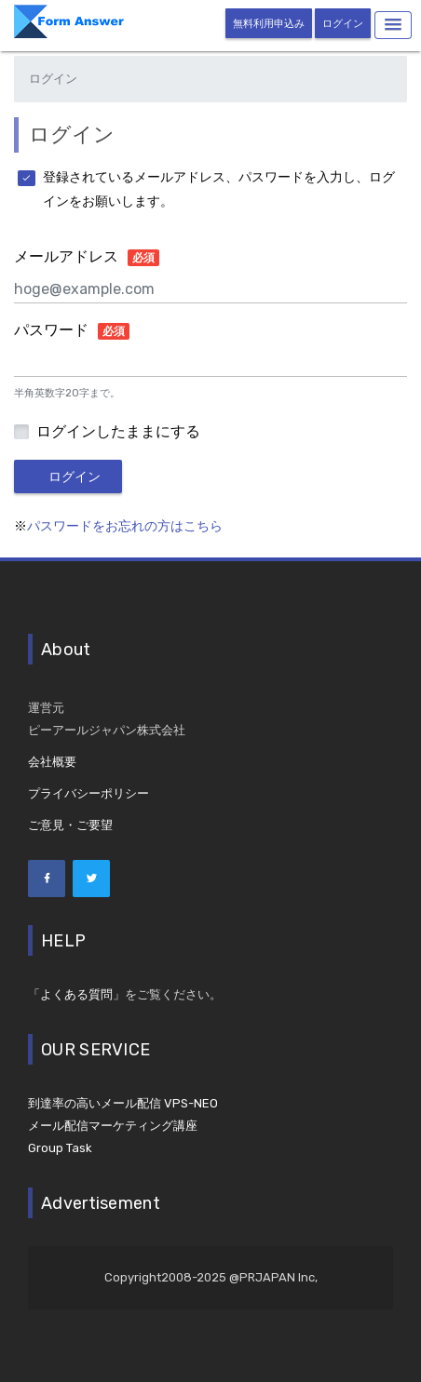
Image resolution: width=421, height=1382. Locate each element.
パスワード (71, 331)
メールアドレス (86, 257)
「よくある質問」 (76, 994)
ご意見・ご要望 (70, 825)
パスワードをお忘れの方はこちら (125, 526)
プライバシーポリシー (88, 793)
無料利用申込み (269, 24)
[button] (393, 25)
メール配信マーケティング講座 (112, 1126)
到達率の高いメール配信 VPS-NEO (123, 1103)
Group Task (60, 1148)
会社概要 (52, 762)
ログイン (342, 24)
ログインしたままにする (118, 431)
